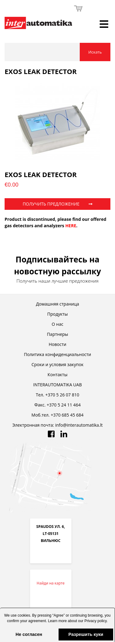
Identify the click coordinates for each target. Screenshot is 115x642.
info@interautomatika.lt (79, 425)
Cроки (58, 364)
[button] (57, 628)
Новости (57, 344)
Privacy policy (95, 621)
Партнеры (57, 334)
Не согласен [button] (29, 634)
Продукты (57, 314)
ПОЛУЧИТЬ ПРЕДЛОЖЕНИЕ (57, 204)
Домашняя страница (57, 304)
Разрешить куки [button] (85, 634)
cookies (23, 615)
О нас (57, 324)
